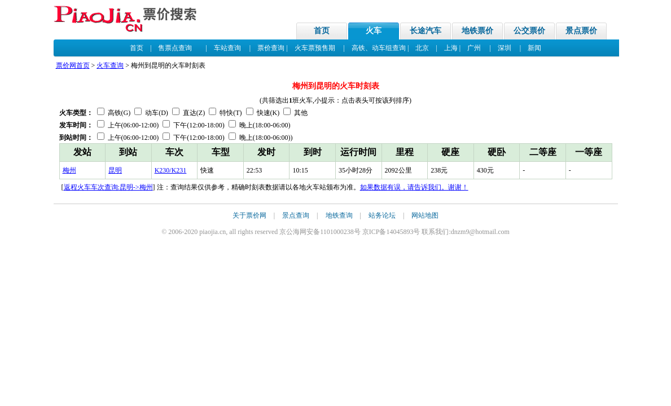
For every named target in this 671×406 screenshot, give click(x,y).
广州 (474, 48)
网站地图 (424, 215)
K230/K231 (171, 170)
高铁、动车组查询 (379, 48)
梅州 (69, 170)
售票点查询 (175, 48)
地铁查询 (339, 215)
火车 (373, 31)
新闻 (534, 48)
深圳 (504, 48)
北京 (422, 48)
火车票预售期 (315, 48)
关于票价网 (249, 215)
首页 (322, 31)
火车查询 (110, 65)
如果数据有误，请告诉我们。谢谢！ (414, 187)
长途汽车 (425, 31)
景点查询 (295, 215)
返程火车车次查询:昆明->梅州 (108, 187)
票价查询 (270, 48)
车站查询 (227, 48)
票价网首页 (73, 65)
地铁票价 (477, 31)
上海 (451, 48)
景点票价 (581, 31)
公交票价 (529, 31)
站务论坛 (382, 215)
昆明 (115, 170)
